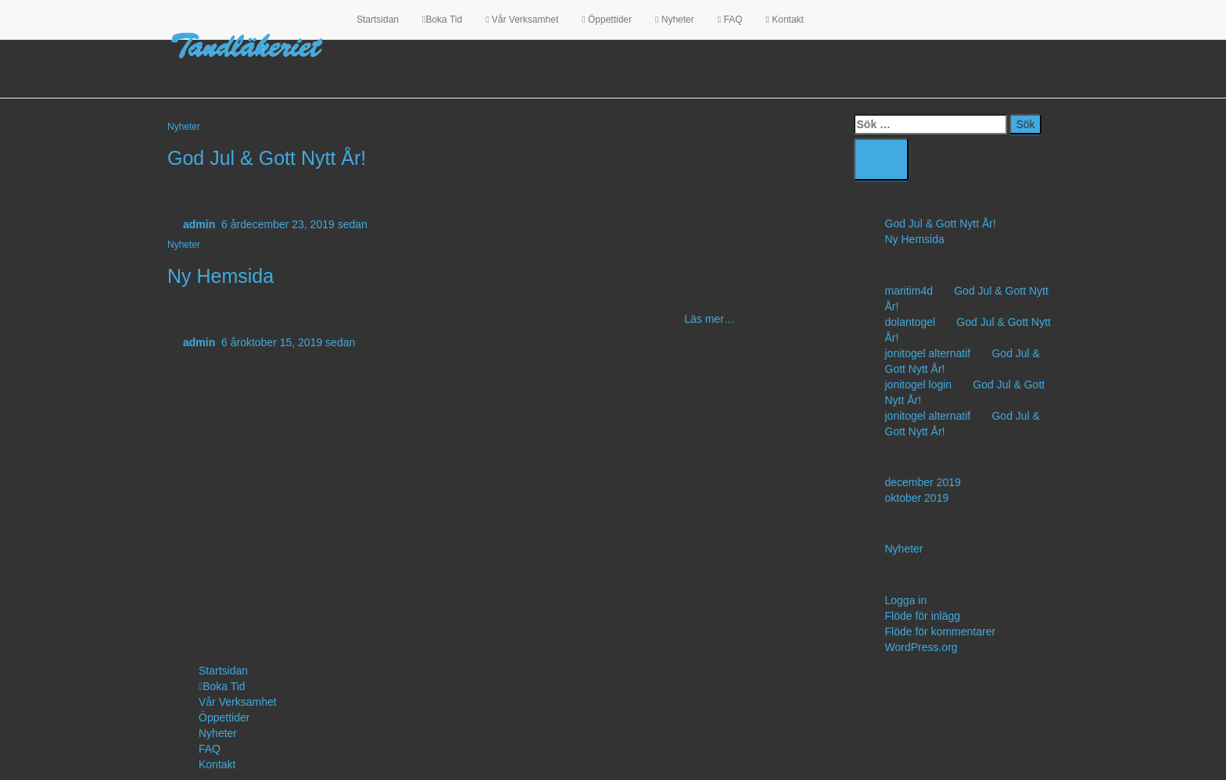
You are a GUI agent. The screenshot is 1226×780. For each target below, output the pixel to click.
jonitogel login (918, 384)
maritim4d (909, 290)
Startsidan (378, 19)
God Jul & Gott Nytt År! (266, 158)
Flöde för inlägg (923, 616)
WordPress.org (921, 647)
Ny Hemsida (220, 276)
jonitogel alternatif (928, 353)
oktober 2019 (917, 498)
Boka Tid (442, 19)
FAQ (730, 19)
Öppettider (607, 19)
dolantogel (910, 322)
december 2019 (923, 482)
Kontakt (784, 19)
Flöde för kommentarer (940, 631)
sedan (294, 224)
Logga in (906, 600)
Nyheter (674, 19)
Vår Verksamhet (522, 19)
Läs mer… (707, 319)
